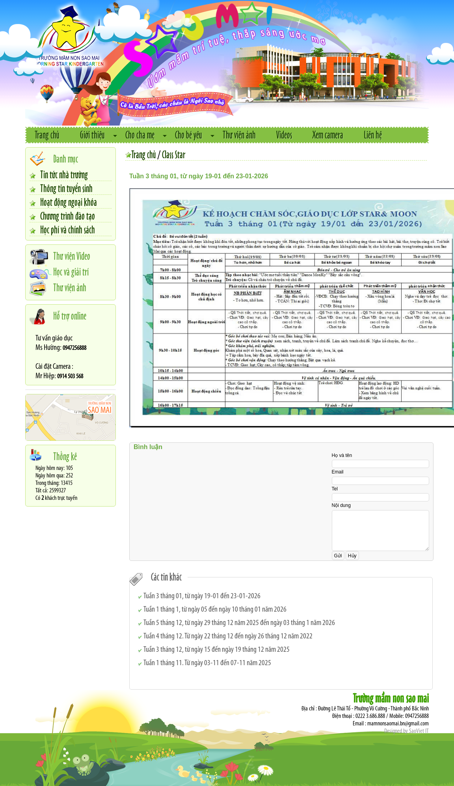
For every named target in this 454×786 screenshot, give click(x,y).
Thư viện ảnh (239, 134)
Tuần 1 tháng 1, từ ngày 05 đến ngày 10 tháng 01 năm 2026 (215, 610)
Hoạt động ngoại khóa (68, 201)
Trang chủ (47, 134)
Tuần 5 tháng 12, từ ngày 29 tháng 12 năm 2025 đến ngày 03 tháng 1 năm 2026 (239, 623)
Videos (284, 134)
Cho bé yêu (188, 134)
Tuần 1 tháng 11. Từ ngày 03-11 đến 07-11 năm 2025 (207, 663)
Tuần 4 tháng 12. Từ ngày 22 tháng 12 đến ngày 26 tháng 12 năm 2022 (228, 636)
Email (338, 472)
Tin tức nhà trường (64, 174)
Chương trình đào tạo (67, 215)
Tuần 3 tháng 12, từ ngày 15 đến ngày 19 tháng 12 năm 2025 (216, 650)
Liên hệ (373, 134)
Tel (335, 489)
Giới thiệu (92, 134)
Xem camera (328, 134)
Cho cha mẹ (139, 134)
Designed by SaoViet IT (406, 731)
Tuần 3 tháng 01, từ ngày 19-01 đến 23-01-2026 (201, 596)
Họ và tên (342, 455)
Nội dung (341, 505)
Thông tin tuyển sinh (66, 187)
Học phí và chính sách (67, 229)
